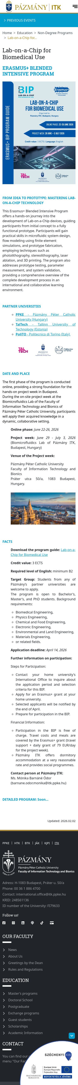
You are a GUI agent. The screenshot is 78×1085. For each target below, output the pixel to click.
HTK (17, 843)
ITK (57, 843)
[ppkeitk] (36, 6)
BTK (27, 843)
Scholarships (18, 1026)
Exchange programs (23, 1013)
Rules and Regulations (25, 969)
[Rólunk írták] (52, 923)
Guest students (20, 1019)
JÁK (37, 843)
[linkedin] (23, 923)
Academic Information (25, 1033)
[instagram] (13, 923)
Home (7, 33)
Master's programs (23, 993)
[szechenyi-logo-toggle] (72, 1036)
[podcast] (32, 923)
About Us (15, 956)
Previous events (21, 20)
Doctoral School (20, 1000)
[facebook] (5, 923)
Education (25, 33)
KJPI (47, 843)
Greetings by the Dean (25, 963)
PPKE (5, 843)
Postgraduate (18, 1006)
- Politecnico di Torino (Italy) (43, 334)
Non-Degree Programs (55, 33)
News (12, 949)
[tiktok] (42, 923)
